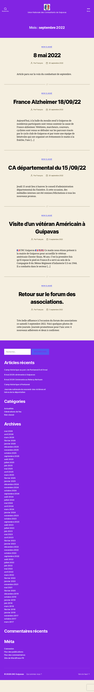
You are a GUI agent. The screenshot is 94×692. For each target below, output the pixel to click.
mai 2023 (8, 546)
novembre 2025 (11, 462)
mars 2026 (9, 449)
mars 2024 (9, 521)
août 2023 (8, 537)
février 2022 (9, 590)
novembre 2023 (11, 527)
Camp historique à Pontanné (17, 396)
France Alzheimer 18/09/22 (47, 105)
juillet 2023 (9, 540)
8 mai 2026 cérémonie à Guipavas (19, 387)
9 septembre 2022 (56, 251)
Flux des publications (13, 664)
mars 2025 (9, 487)
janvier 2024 (10, 524)
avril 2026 (8, 446)
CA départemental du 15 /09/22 (47, 175)
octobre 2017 (10, 631)
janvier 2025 (10, 493)
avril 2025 (8, 484)
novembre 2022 (11, 562)
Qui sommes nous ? (35, 686)
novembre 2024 (11, 499)
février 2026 (10, 452)
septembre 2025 (11, 468)
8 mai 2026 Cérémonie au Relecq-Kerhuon (23, 391)
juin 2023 (8, 543)
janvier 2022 (10, 593)
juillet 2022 (9, 574)
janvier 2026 (10, 456)
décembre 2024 (11, 496)
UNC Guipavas (18, 686)
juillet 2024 (9, 512)
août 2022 (8, 571)
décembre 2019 (11, 606)
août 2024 (8, 509)
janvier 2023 (10, 556)
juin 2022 (8, 578)
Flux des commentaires (14, 667)
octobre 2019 (10, 609)
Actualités (8, 420)
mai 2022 (8, 581)
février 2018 (9, 621)
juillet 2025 (9, 474)
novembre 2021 (11, 596)
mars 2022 (9, 587)
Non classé (47, 50)
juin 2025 (8, 477)
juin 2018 (8, 615)
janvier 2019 (9, 612)
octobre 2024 (10, 502)
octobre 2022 (10, 565)
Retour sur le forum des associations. (47, 309)
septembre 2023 (11, 534)
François (39, 66)
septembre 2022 (11, 568)
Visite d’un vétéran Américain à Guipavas (47, 239)
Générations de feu (12, 424)
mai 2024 (8, 515)
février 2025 (10, 490)
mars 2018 (9, 618)
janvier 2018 (9, 624)
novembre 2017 (11, 628)
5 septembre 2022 (56, 322)
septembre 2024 (11, 506)
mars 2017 (9, 634)
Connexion (9, 661)
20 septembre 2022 (56, 66)
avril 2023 (8, 549)
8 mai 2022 (47, 58)
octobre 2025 (10, 465)
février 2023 (10, 552)
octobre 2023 (10, 531)
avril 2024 (8, 518)
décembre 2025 (11, 459)
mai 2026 (8, 443)
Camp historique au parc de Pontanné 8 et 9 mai (25, 382)
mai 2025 (8, 481)
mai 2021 (8, 599)
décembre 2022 (11, 559)
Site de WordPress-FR (14, 670)
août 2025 (8, 471)
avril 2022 (8, 584)
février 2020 (10, 603)
